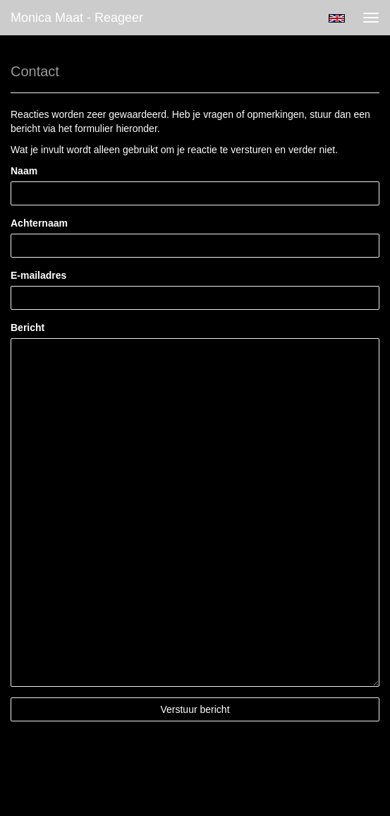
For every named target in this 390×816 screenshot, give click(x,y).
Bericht (27, 327)
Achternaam (39, 223)
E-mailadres (38, 275)
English (337, 18)
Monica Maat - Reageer (77, 18)
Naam (24, 170)
